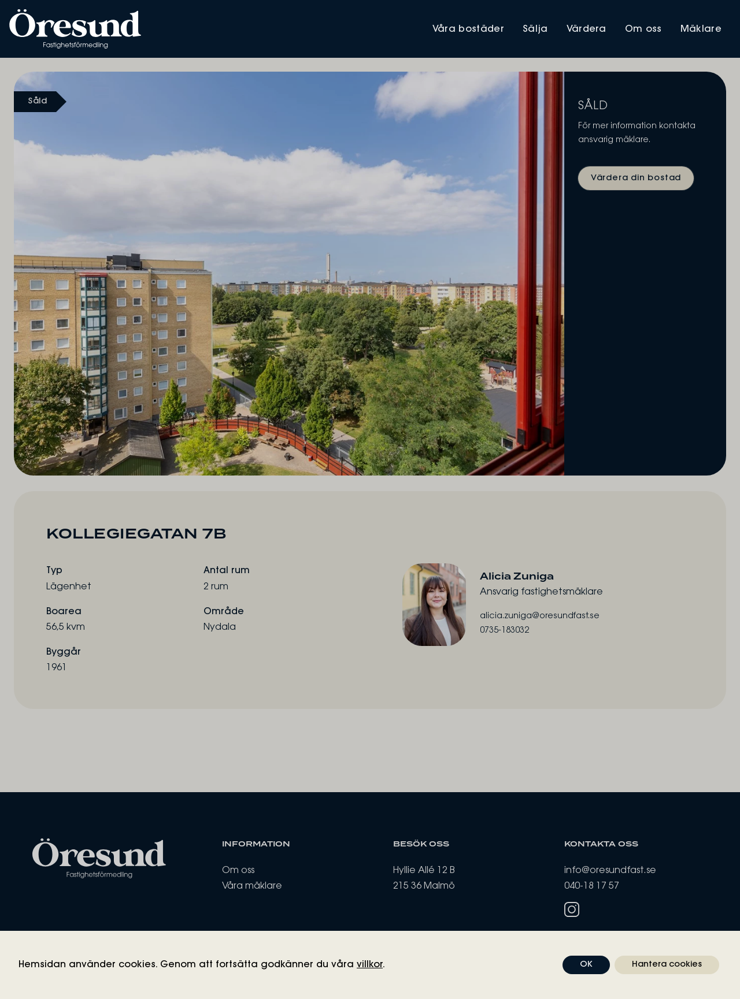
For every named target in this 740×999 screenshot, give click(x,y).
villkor (370, 965)
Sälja (535, 29)
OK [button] (586, 964)
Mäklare (701, 29)
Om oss (643, 29)
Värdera (586, 29)
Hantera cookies (667, 964)
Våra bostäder (468, 29)
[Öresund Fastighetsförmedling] (189, 29)
